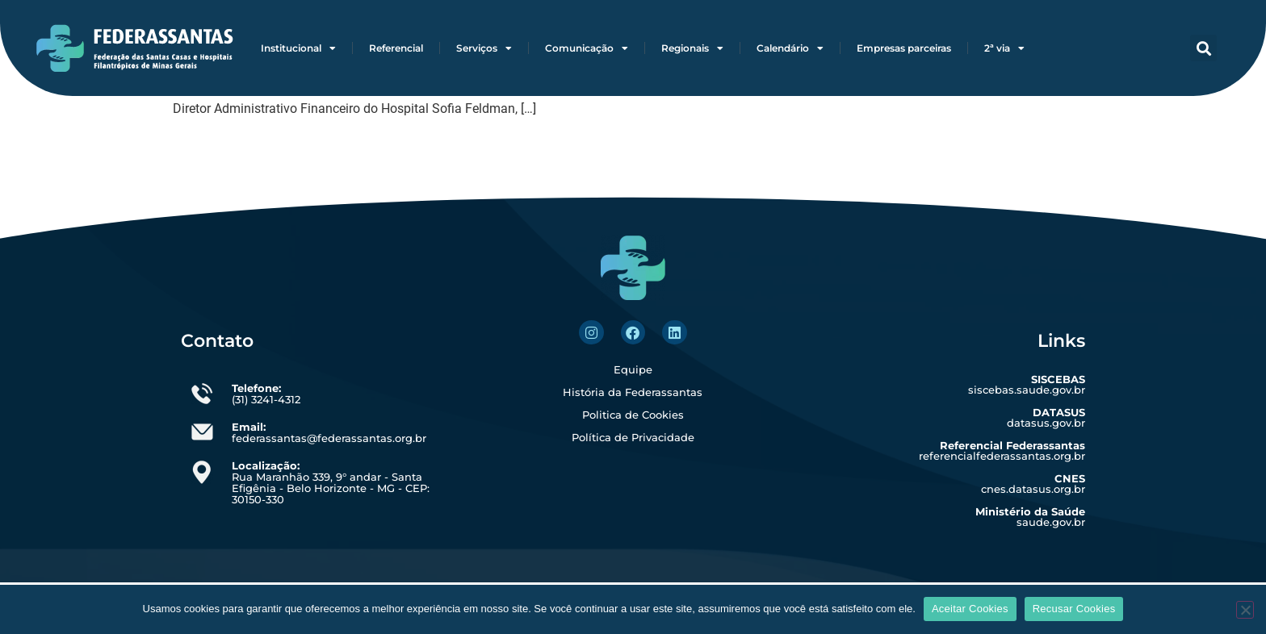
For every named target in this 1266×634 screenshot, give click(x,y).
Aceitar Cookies (970, 609)
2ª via (1004, 48)
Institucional (298, 48)
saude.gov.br (1030, 516)
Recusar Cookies (1074, 609)
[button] (1203, 48)
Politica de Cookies (633, 414)
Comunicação (586, 48)
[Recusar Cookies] (1245, 610)
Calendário (790, 48)
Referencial (396, 48)
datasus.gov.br (1046, 417)
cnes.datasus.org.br (1033, 483)
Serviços (484, 48)
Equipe (633, 369)
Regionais (692, 48)
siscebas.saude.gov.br (1026, 384)
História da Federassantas (632, 392)
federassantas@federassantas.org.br (329, 432)
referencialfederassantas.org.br (1002, 450)
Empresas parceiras (904, 48)
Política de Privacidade (633, 437)
